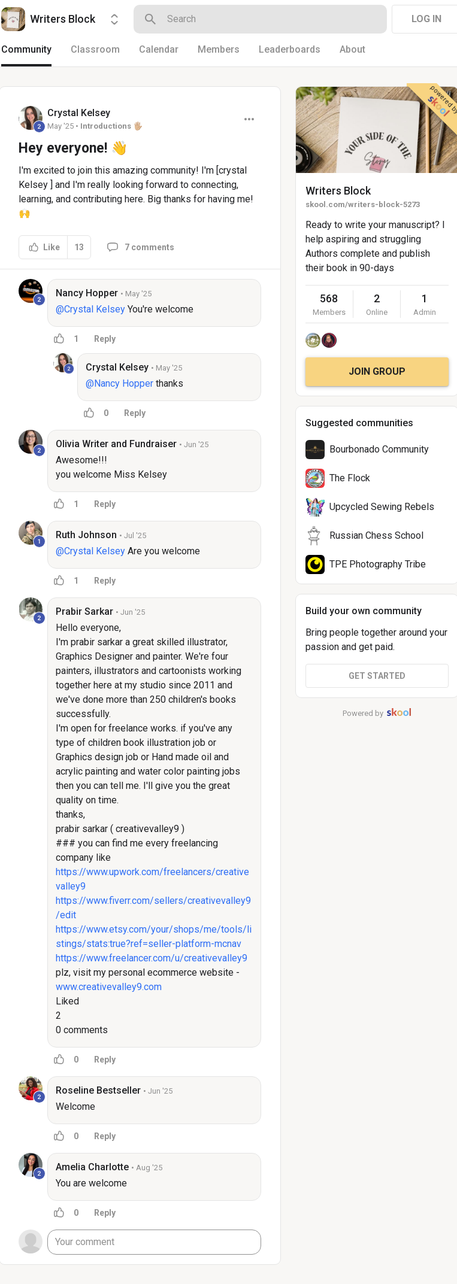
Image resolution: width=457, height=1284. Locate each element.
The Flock (349, 478)
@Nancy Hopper (119, 383)
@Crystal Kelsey (90, 309)
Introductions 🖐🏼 (111, 126)
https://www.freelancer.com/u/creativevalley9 (151, 958)
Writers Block (338, 190)
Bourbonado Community (379, 449)
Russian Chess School (376, 535)
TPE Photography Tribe (377, 564)
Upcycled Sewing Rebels (381, 506)
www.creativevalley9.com (109, 986)
